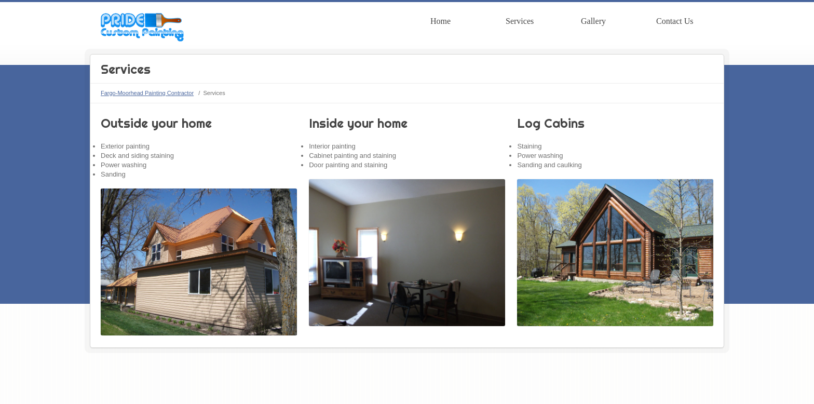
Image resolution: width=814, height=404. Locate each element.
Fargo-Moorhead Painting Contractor (147, 93)
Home (440, 21)
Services (520, 21)
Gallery (593, 21)
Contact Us (675, 21)
